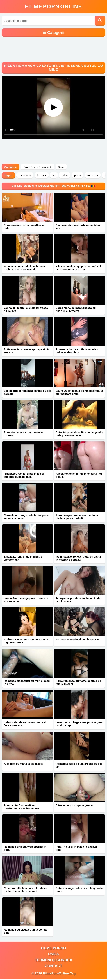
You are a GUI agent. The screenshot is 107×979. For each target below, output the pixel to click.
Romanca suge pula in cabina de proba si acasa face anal (25, 268)
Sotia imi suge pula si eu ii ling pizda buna (79, 890)
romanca (92, 175)
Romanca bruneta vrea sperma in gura (25, 848)
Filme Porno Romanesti (37, 166)
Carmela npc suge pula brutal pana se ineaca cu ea (26, 517)
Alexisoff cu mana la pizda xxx (23, 763)
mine (65, 175)
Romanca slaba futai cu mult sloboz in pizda (27, 682)
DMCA (53, 954)
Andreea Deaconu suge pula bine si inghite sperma (26, 641)
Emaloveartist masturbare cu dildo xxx (78, 226)
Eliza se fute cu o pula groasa (74, 805)
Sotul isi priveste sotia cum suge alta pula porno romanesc (79, 434)
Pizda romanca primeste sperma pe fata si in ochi (78, 682)
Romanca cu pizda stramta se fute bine (25, 931)
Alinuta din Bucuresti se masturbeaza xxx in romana (21, 807)
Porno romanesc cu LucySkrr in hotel (24, 226)
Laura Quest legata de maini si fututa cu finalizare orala (79, 392)
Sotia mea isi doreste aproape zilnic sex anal (26, 351)
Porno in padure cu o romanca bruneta (23, 434)
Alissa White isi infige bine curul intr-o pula (79, 475)
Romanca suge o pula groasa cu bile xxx (79, 765)
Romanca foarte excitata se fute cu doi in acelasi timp (78, 351)
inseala (41, 175)
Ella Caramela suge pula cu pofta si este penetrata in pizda (78, 268)
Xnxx (61, 166)
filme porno (53, 948)
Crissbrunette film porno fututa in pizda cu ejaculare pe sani (25, 890)
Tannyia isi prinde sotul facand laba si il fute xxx (78, 599)
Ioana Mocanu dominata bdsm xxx (77, 639)
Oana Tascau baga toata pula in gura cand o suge (79, 724)
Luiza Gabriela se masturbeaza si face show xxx (25, 724)
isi (54, 175)
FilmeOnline (53, 6)
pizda (77, 175)
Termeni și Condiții (53, 960)
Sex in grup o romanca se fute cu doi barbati (27, 392)
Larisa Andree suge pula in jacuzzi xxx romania (26, 599)
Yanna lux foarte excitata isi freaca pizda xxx (26, 309)
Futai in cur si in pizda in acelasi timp (76, 848)
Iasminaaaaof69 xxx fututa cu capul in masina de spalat (78, 558)
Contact (53, 966)
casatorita (25, 175)
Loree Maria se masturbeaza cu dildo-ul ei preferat (76, 309)
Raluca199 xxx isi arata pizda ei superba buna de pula (24, 475)
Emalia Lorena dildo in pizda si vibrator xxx (23, 558)
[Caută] (100, 21)
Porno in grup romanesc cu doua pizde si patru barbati (77, 517)
